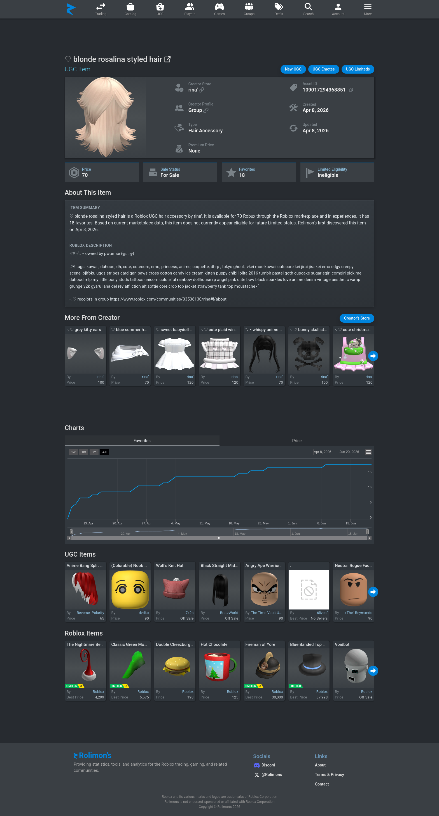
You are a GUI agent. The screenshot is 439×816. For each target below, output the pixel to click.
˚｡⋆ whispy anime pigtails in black (277, 329)
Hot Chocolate (214, 644)
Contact (322, 784)
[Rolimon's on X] (278, 775)
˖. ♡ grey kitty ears (84, 329)
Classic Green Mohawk (132, 644)
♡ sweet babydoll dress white (183, 329)
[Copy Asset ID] (329, 90)
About (320, 765)
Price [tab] (297, 440)
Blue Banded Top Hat (309, 644)
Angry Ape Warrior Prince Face (274, 565)
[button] (293, 69)
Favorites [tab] (142, 440)
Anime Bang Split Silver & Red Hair (99, 565)
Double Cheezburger (175, 644)
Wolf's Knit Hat (169, 565)
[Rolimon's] (71, 9)
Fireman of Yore (260, 644)
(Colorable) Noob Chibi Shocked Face (146, 565)
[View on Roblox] (167, 59)
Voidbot (342, 644)
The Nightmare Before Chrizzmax (98, 644)
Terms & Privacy (329, 774)
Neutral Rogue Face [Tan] (358, 565)
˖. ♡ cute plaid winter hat (224, 329)
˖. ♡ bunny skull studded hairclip (320, 329)
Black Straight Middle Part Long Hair (235, 565)
